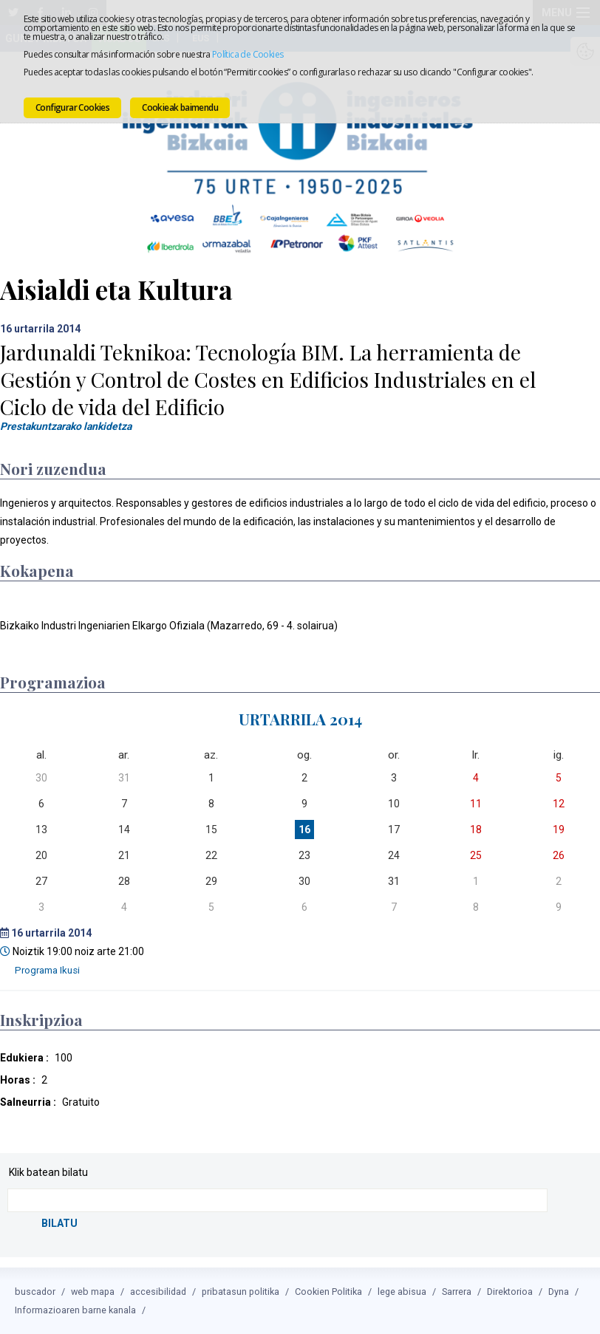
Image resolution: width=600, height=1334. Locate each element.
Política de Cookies (248, 54)
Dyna (558, 1291)
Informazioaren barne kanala (75, 1310)
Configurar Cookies (72, 107)
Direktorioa (510, 1291)
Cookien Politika (328, 1291)
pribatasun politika (240, 1291)
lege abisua (402, 1291)
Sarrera (456, 1291)
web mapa (93, 1291)
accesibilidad (158, 1291)
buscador (35, 1291)
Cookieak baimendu (180, 107)
